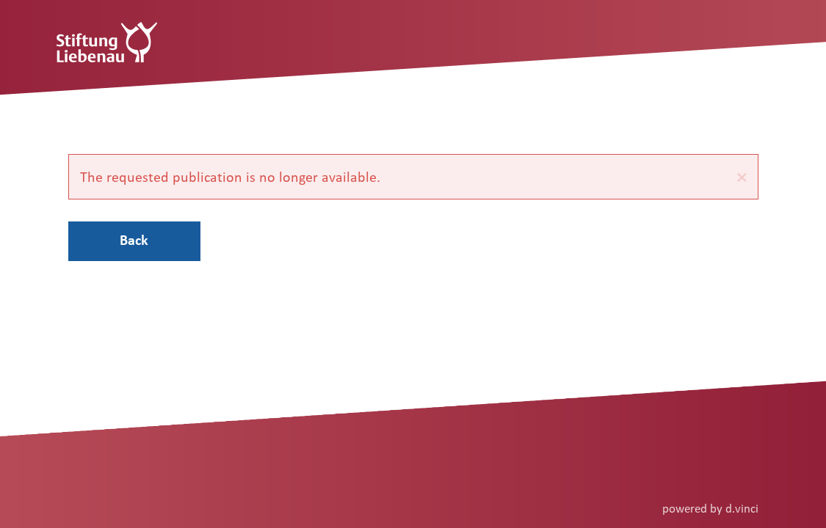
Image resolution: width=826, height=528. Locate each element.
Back (134, 240)
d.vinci (741, 508)
